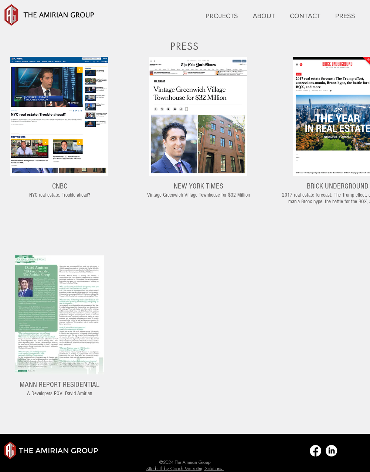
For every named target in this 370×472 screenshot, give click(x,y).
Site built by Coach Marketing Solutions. (185, 468)
